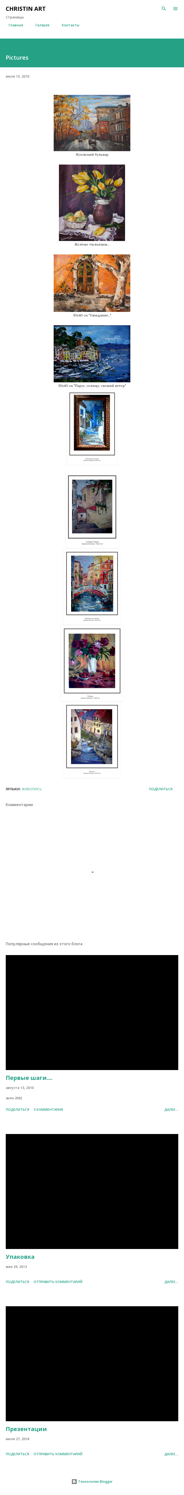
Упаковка (20, 1256)
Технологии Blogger (92, 1481)
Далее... (171, 1109)
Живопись (32, 789)
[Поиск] (164, 8)
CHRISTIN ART (26, 8)
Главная (13, 25)
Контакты (67, 25)
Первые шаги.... (29, 1078)
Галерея (39, 25)
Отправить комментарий (58, 1281)
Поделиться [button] (160, 789)
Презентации (26, 1429)
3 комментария (48, 1109)
